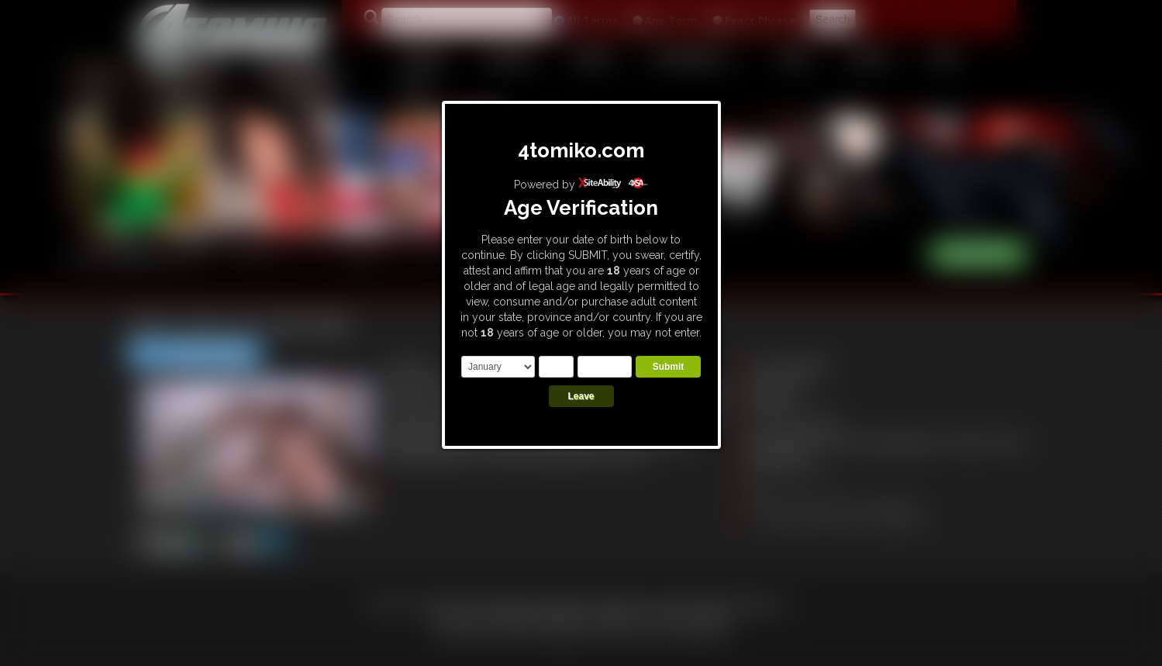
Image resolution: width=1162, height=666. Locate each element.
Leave (580, 396)
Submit (668, 366)
